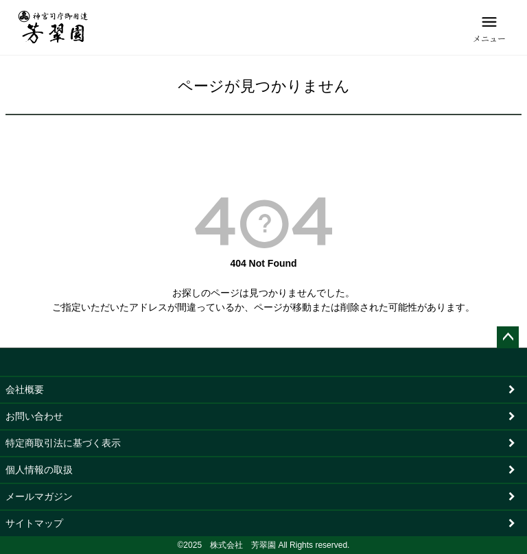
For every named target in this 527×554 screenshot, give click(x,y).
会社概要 (24, 389)
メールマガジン (39, 496)
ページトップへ (508, 337)
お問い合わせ (34, 416)
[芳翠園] (53, 27)
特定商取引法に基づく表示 (63, 442)
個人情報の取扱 (39, 469)
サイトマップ (34, 523)
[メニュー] (489, 27)
